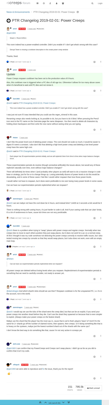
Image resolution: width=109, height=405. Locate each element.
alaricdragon (17, 199)
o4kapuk (16, 365)
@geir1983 (11, 33)
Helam (15, 138)
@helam (10, 259)
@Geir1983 (40, 28)
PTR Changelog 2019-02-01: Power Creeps (37, 103)
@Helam (39, 254)
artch (15, 29)
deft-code (16, 344)
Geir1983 (16, 99)
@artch (33, 98)
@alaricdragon (41, 286)
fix (43, 369)
